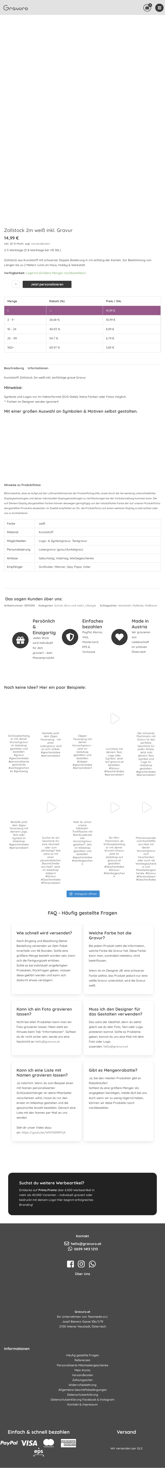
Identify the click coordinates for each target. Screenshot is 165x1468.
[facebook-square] (72, 1298)
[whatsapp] (93, 1298)
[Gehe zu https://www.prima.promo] (82, 1228)
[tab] (46, 964)
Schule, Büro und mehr (69, 639)
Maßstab (137, 639)
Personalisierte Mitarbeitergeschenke (82, 1399)
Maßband (151, 639)
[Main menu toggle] (159, 10)
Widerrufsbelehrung (82, 1418)
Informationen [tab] (38, 402)
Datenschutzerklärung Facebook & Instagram (82, 1433)
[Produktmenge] (16, 318)
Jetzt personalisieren (47, 318)
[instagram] (82, 1298)
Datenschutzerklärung (82, 1428)
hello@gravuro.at (47, 1075)
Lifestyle (90, 639)
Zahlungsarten (82, 1414)
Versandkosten (40, 277)
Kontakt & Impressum (82, 1438)
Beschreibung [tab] (14, 402)
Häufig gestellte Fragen (82, 1389)
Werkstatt (124, 639)
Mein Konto (82, 1404)
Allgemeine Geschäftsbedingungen (82, 1423)
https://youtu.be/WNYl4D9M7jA (43, 1166)
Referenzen (82, 1394)
